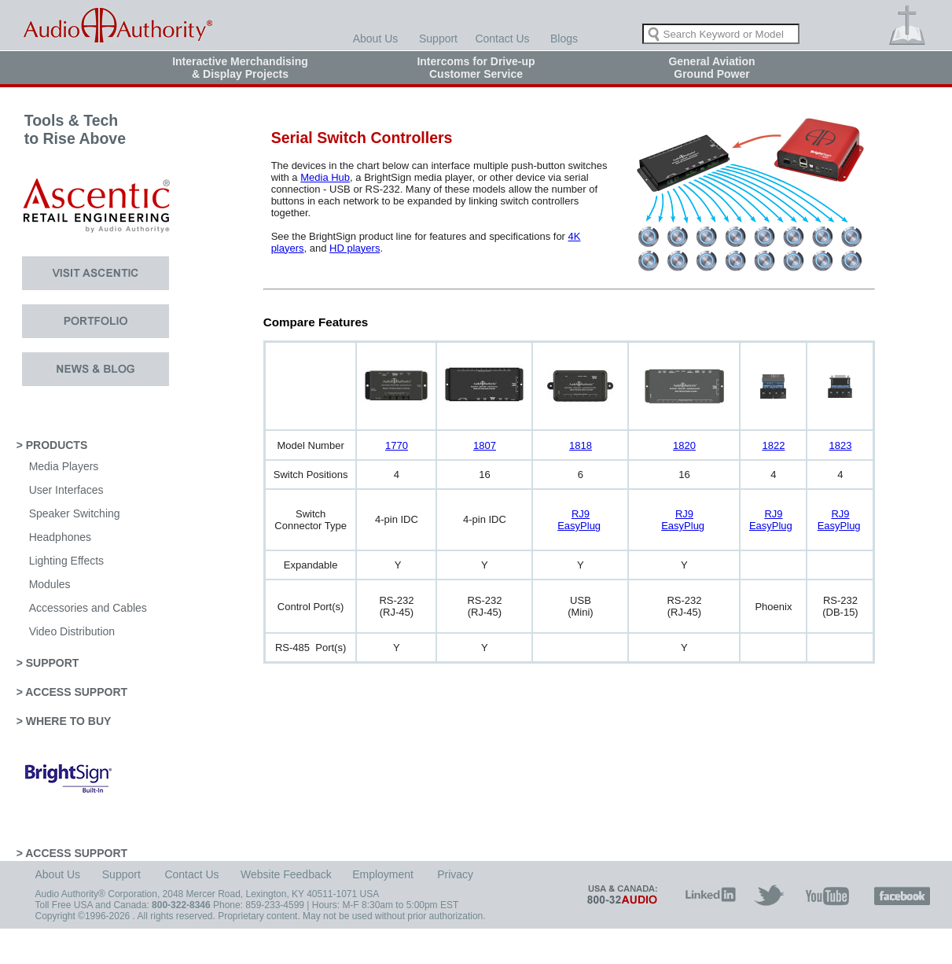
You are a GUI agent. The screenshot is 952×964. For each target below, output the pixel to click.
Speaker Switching (74, 513)
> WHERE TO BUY (64, 721)
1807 (484, 445)
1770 (396, 445)
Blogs (564, 38)
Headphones (60, 537)
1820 (684, 445)
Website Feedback (286, 874)
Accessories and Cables (88, 608)
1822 (773, 445)
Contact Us (502, 38)
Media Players (64, 466)
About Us (376, 38)
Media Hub (325, 177)
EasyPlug (579, 526)
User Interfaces (66, 490)
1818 (580, 445)
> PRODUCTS (52, 445)
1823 (840, 445)
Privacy (455, 874)
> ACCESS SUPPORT (72, 692)
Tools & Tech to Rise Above (64, 138)
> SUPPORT (48, 663)
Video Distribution (72, 631)
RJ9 (581, 514)
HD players (354, 248)
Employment (383, 874)
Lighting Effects (66, 560)
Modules (50, 584)
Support (438, 38)
